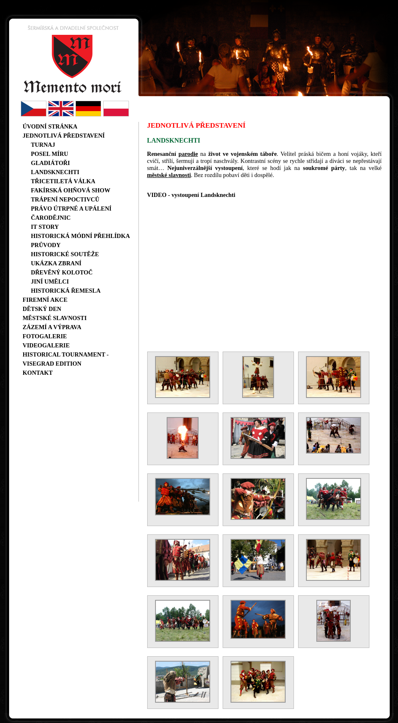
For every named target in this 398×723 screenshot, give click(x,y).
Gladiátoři (50, 163)
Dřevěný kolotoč (62, 272)
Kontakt (38, 372)
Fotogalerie (45, 336)
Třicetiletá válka (63, 181)
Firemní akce (45, 299)
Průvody (46, 245)
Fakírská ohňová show (71, 190)
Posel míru (49, 153)
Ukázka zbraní (56, 263)
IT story (45, 226)
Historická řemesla (66, 290)
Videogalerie (46, 345)
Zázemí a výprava (52, 327)
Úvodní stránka (50, 126)
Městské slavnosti (55, 318)
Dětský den (42, 309)
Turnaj (43, 144)
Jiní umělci (50, 281)
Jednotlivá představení (64, 135)
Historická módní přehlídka (80, 236)
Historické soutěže (65, 254)
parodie (188, 153)
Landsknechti (55, 172)
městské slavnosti (169, 175)
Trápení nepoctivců (65, 199)
